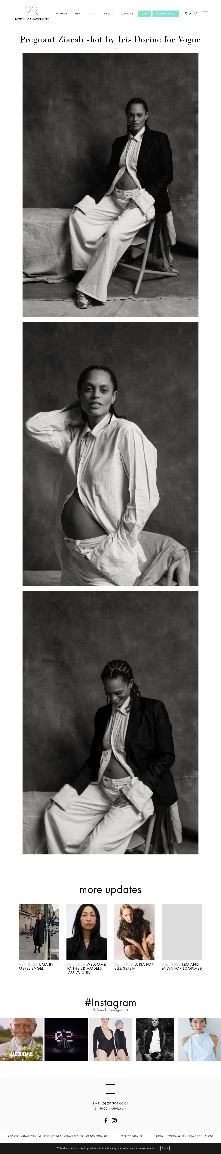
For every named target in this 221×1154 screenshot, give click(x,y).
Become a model (165, 13)
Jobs (144, 13)
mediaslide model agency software (86, 1136)
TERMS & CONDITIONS (201, 1136)
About (108, 13)
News (92, 13)
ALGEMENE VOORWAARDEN (171, 1136)
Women (61, 13)
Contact (127, 13)
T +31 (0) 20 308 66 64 (110, 1103)
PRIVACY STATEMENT (132, 1136)
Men (78, 13)
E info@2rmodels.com (110, 1108)
